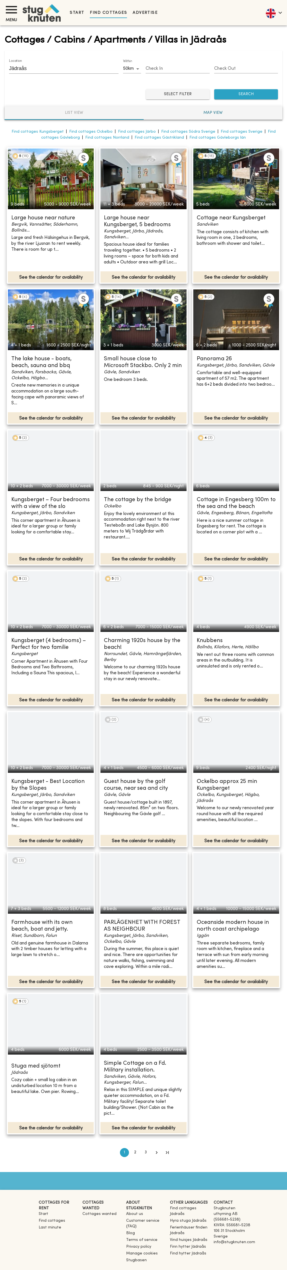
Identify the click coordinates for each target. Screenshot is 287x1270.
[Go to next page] (156, 1152)
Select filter (178, 94)
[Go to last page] (167, 1152)
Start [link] (77, 13)
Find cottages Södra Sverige (188, 132)
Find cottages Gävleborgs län (217, 137)
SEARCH (246, 94)
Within (127, 61)
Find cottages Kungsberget (38, 132)
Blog (130, 1233)
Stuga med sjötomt (35, 1066)
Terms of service (141, 1240)
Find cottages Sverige (241, 132)
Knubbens (210, 640)
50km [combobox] (128, 68)
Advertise (145, 13)
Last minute (50, 1227)
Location (15, 61)
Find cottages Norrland (107, 137)
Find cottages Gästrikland (159, 137)
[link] (189, 1214)
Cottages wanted (99, 1214)
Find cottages (108, 13)
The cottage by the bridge (137, 500)
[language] (273, 13)
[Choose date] (177, 68)
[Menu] (11, 9)
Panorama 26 (214, 359)
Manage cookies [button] (142, 1253)
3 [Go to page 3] (145, 1152)
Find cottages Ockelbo (91, 132)
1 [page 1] (124, 1152)
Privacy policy (138, 1247)
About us (134, 1214)
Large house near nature (43, 218)
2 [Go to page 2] (135, 1152)
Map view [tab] (213, 113)
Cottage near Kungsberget (231, 218)
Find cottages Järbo (137, 132)
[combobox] (59, 68)
